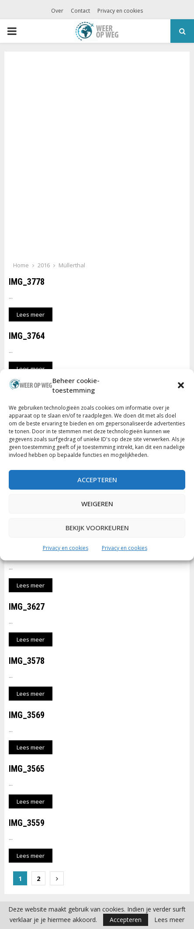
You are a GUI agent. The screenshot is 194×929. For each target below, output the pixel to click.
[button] (181, 385)
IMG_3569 (27, 715)
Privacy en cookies (65, 548)
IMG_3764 (27, 336)
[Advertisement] (97, 159)
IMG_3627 (27, 606)
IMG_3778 (27, 281)
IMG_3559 (27, 823)
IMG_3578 (27, 661)
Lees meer (169, 920)
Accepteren (97, 479)
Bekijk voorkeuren (97, 527)
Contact (80, 10)
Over (57, 10)
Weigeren (97, 503)
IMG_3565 (27, 768)
